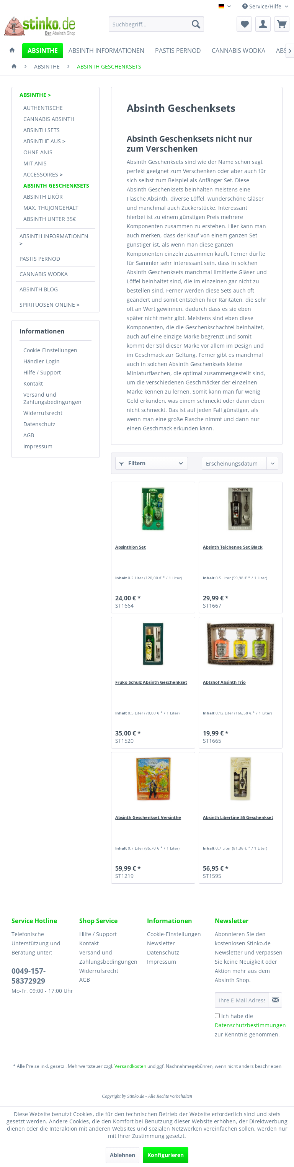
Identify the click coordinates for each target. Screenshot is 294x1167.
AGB (28, 435)
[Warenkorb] (281, 24)
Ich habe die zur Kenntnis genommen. (250, 1025)
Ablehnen (122, 1155)
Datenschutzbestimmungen (250, 1025)
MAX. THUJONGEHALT (50, 207)
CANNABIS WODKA (44, 274)
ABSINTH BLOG (39, 289)
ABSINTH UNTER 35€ (49, 218)
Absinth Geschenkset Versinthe (148, 817)
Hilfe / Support (42, 372)
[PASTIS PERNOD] (178, 50)
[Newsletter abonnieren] (275, 1000)
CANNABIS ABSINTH (48, 119)
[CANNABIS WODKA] (238, 50)
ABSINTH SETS (41, 130)
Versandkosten (130, 1066)
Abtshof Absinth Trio (224, 682)
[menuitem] (156, 24)
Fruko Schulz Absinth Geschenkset (151, 682)
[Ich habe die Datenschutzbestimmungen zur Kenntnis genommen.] (217, 1015)
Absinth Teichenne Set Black (233, 547)
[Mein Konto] (263, 24)
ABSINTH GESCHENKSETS (56, 185)
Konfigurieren (165, 1155)
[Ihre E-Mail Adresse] (242, 1000)
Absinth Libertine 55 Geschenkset (238, 817)
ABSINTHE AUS (42, 141)
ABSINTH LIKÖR (43, 196)
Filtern (132, 463)
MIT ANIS (35, 163)
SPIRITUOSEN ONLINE (48, 304)
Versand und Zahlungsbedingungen (52, 398)
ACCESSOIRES (41, 174)
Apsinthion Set (130, 547)
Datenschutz (39, 424)
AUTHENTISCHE (43, 107)
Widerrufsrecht (42, 413)
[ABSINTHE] (42, 50)
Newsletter (161, 943)
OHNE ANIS (37, 152)
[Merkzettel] (244, 24)
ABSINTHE (34, 94)
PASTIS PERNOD (40, 258)
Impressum (37, 446)
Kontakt (33, 383)
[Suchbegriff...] (156, 24)
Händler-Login (41, 361)
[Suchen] (196, 24)
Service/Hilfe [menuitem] (262, 6)
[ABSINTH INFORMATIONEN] (106, 50)
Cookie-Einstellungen (50, 350)
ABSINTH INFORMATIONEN (54, 236)
